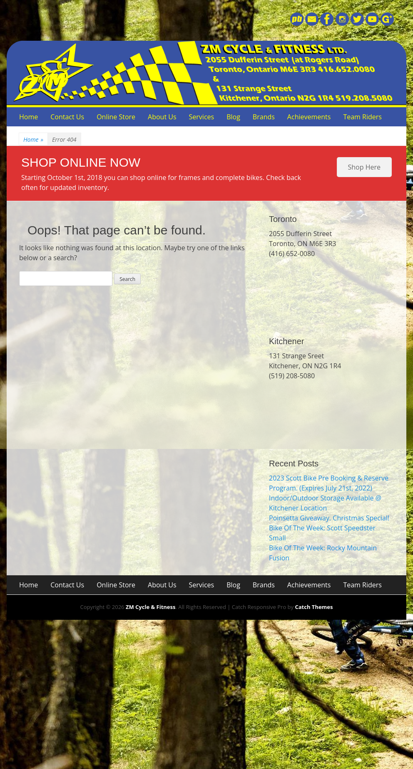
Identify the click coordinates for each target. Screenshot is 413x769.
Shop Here (364, 167)
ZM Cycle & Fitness (151, 607)
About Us (162, 116)
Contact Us (67, 116)
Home (28, 116)
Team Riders (362, 116)
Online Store (116, 116)
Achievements (309, 116)
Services (201, 116)
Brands (264, 116)
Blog (233, 116)
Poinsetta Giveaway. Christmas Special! (329, 518)
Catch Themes (314, 607)
